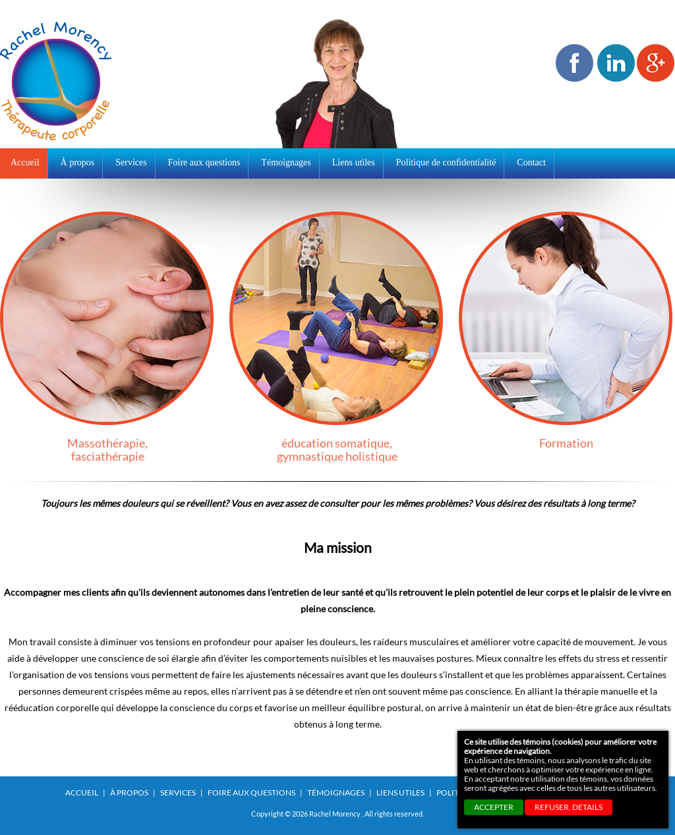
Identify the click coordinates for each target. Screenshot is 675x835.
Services (178, 792)
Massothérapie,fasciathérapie (107, 337)
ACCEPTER (494, 807)
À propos (129, 792)
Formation (566, 330)
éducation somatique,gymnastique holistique (336, 337)
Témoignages (336, 792)
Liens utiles (400, 792)
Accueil (25, 162)
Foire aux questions (251, 792)
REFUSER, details (568, 807)
